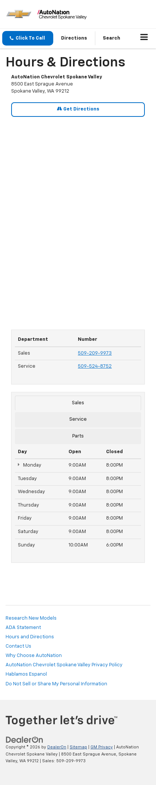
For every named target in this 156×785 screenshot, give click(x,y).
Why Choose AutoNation (34, 655)
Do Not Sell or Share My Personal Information (56, 684)
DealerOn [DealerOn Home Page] (56, 747)
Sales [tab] (78, 403)
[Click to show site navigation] (144, 38)
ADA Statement (23, 627)
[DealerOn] (25, 739)
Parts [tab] (78, 436)
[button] (27, 38)
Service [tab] (78, 419)
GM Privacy (101, 747)
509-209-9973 (95, 353)
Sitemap (78, 747)
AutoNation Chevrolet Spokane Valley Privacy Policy (64, 665)
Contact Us (18, 646)
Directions (74, 38)
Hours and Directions (30, 637)
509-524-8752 (95, 366)
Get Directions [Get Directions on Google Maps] (78, 109)
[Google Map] (78, 219)
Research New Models (31, 618)
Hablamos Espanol (26, 674)
